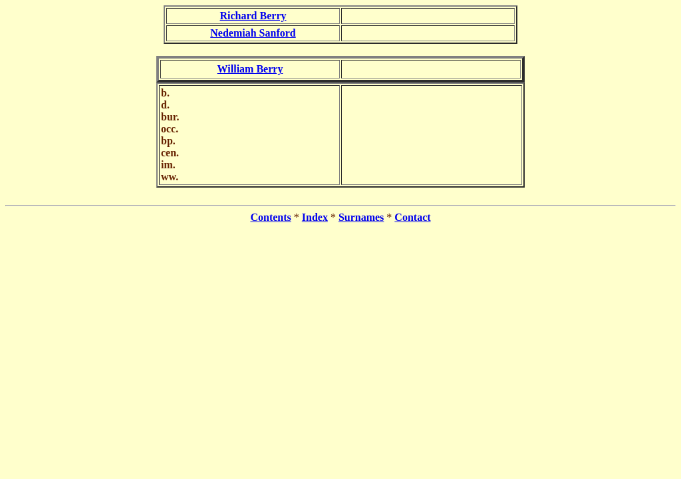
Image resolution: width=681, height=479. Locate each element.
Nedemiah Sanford (252, 33)
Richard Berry (253, 15)
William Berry (250, 69)
